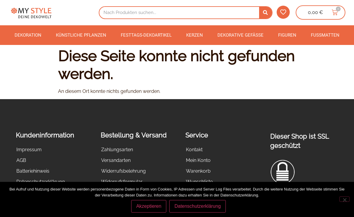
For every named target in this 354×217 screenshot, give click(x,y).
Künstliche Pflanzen (81, 35)
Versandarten (116, 160)
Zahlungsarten (117, 149)
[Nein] (344, 199)
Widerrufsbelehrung (123, 171)
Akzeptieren (149, 206)
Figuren (287, 35)
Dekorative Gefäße (240, 35)
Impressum (29, 149)
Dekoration (28, 35)
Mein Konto (198, 160)
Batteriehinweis (32, 171)
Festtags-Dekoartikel (146, 35)
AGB (21, 160)
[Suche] (265, 12)
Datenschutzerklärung (197, 206)
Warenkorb (198, 171)
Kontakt (194, 149)
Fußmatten (325, 35)
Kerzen (194, 35)
